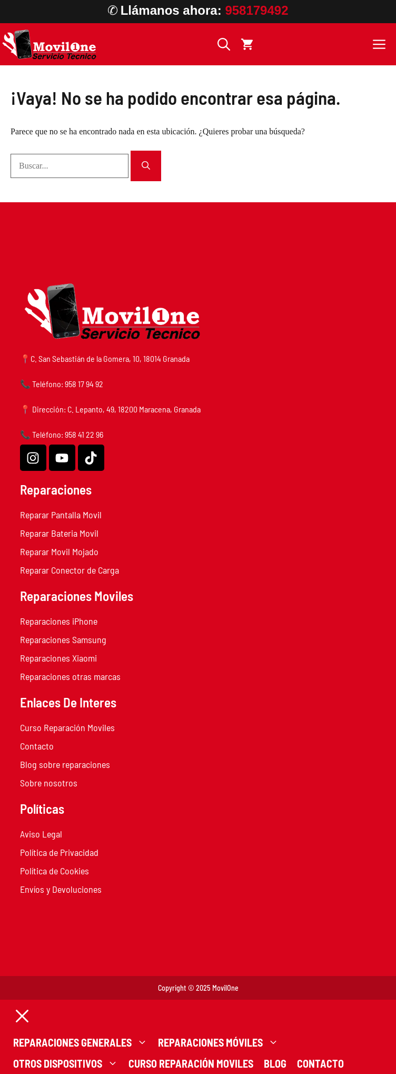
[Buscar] (146, 166)
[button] (223, 44)
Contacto (320, 1063)
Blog (275, 1063)
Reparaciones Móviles (221, 1042)
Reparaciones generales (83, 1042)
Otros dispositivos (68, 1063)
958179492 (256, 10)
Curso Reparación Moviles (190, 1063)
